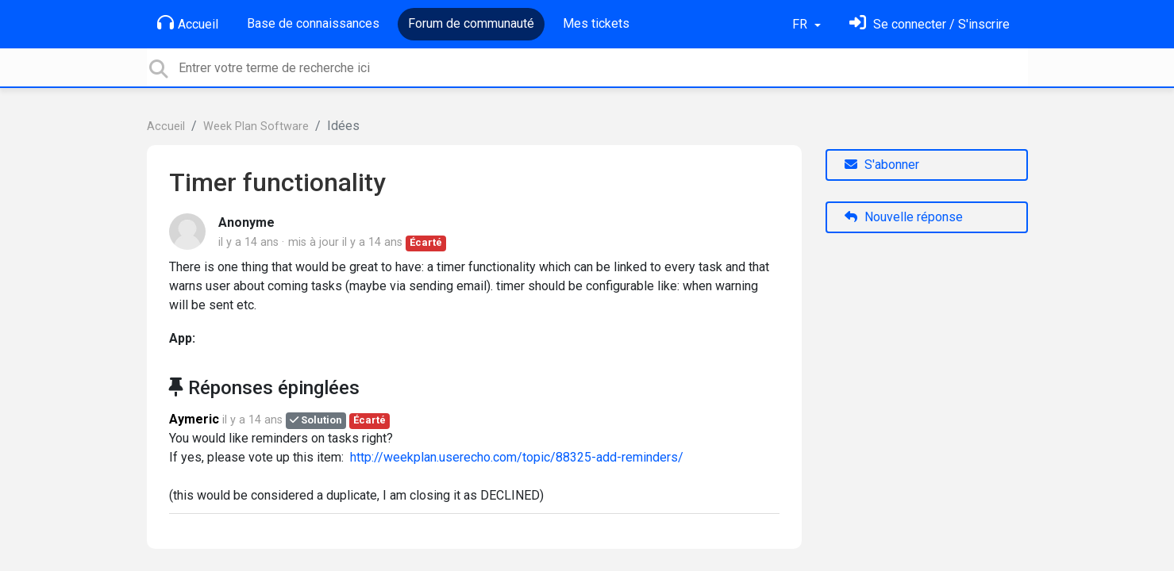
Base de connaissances (313, 23)
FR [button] (801, 24)
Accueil (187, 23)
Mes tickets (596, 23)
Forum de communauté (471, 23)
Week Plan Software (256, 126)
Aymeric (194, 419)
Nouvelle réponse (904, 216)
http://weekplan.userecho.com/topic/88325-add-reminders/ (516, 457)
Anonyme (246, 222)
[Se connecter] (929, 24)
